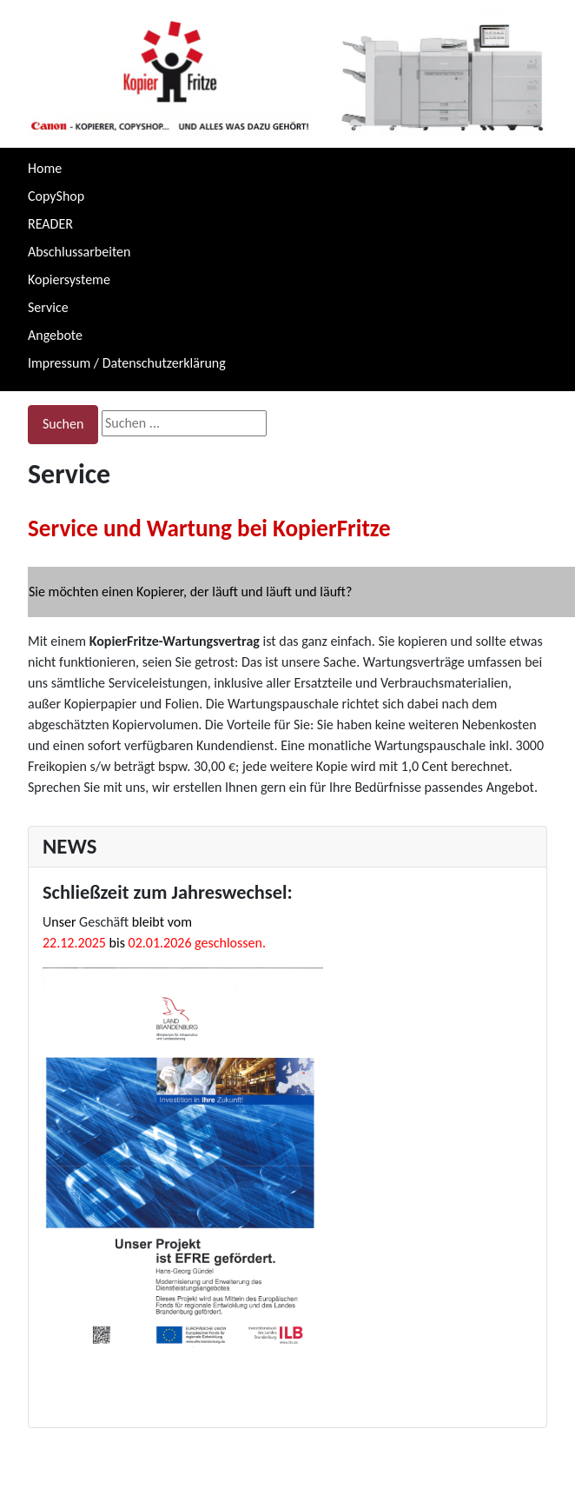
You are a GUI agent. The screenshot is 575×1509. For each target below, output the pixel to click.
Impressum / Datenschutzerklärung (127, 363)
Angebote (55, 335)
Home (45, 168)
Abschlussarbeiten (79, 251)
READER (50, 224)
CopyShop (56, 196)
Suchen (63, 423)
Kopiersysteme (69, 279)
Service (48, 307)
